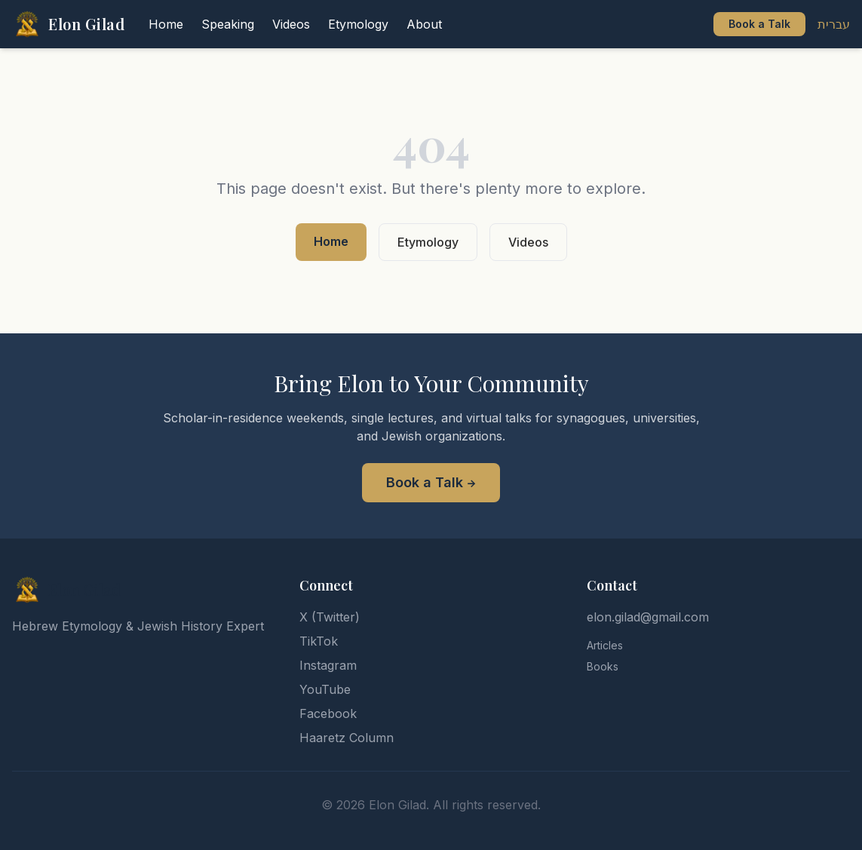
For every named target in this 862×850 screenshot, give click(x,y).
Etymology (428, 242)
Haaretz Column (346, 737)
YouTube (325, 689)
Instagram (328, 665)
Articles (605, 645)
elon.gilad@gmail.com (648, 616)
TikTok (318, 641)
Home (331, 241)
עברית (834, 24)
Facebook (328, 713)
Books (602, 666)
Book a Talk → (430, 482)
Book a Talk (759, 23)
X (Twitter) (329, 616)
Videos (528, 242)
